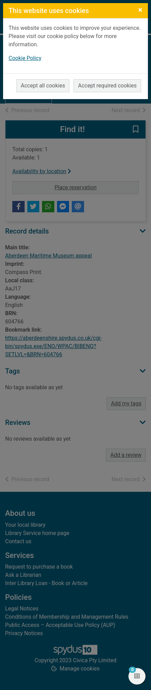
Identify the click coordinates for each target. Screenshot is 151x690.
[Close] (140, 10)
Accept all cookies (43, 85)
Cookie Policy (25, 58)
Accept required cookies (107, 85)
